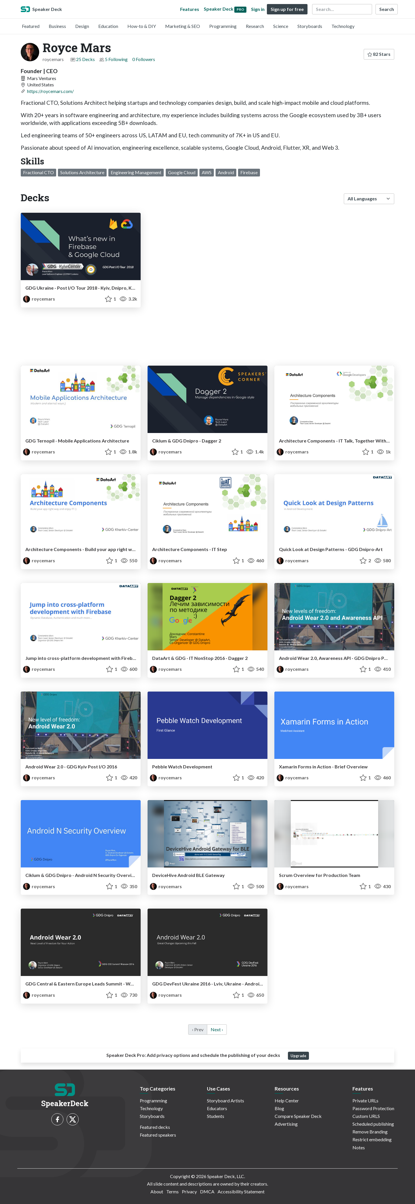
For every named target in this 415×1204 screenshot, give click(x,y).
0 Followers (143, 59)
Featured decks (155, 1127)
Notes (358, 1147)
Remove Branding (370, 1131)
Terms (172, 1191)
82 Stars (379, 54)
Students (215, 1116)
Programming (223, 26)
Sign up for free (287, 9)
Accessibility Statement (241, 1191)
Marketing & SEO (182, 26)
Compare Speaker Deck (298, 1116)
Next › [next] (217, 1029)
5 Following (116, 59)
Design (82, 26)
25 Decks (85, 59)
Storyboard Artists (225, 1100)
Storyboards (309, 26)
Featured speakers (158, 1134)
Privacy (189, 1191)
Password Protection (373, 1108)
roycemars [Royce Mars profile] (39, 298)
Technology (342, 26)
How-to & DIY (141, 26)
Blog (279, 1108)
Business (57, 26)
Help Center (287, 1100)
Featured (30, 26)
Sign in (258, 9)
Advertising (286, 1124)
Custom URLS (366, 1116)
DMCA (207, 1191)
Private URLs (365, 1100)
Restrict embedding (372, 1139)
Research (255, 26)
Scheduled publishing (373, 1124)
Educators (217, 1108)
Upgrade (298, 1055)
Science (280, 26)
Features (189, 9)
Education (108, 26)
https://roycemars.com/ (50, 91)
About (156, 1191)
